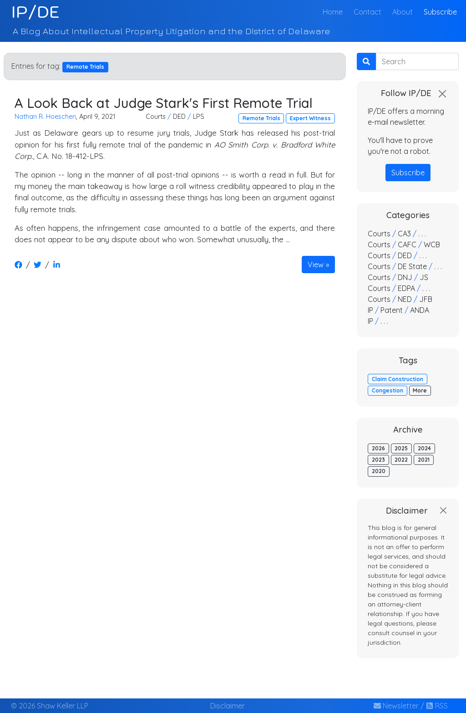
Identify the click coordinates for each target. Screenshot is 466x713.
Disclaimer (227, 705)
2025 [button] (401, 448)
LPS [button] (198, 116)
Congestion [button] (387, 390)
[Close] (442, 93)
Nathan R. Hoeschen (45, 116)
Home (334, 11)
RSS (437, 705)
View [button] (316, 264)
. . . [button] (422, 233)
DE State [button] (412, 266)
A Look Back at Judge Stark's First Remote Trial (164, 102)
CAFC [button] (407, 244)
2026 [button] (378, 448)
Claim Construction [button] (397, 379)
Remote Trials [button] (261, 118)
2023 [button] (378, 459)
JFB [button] (425, 299)
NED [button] (405, 299)
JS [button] (424, 277)
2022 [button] (401, 459)
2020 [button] (378, 471)
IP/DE (35, 11)
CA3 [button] (404, 233)
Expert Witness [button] (310, 118)
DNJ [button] (405, 277)
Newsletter (396, 705)
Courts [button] (156, 116)
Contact (367, 11)
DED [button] (179, 116)
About (402, 11)
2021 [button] (424, 459)
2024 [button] (424, 448)
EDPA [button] (406, 288)
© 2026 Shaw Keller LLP (49, 705)
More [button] (420, 390)
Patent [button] (391, 310)
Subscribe (440, 11)
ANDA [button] (419, 310)
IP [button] (370, 310)
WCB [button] (432, 244)
